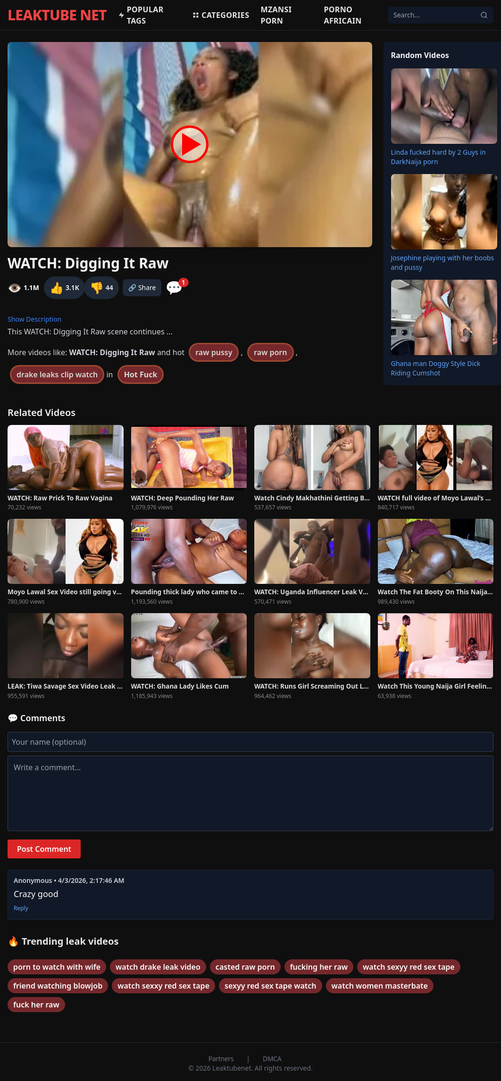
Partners (222, 1058)
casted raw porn (245, 967)
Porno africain (342, 15)
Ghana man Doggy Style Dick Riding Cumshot (436, 368)
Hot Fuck (141, 374)
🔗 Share (142, 287)
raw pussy (213, 352)
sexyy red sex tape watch (271, 986)
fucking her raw (319, 967)
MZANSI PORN (276, 15)
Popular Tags (141, 15)
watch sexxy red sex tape (163, 986)
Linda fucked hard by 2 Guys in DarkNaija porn (438, 157)
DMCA (272, 1058)
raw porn (270, 352)
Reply (21, 908)
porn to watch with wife (56, 967)
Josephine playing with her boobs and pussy (442, 262)
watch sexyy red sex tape (409, 967)
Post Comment (44, 849)
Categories (220, 15)
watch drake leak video (158, 967)
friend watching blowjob (57, 986)
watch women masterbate (380, 986)
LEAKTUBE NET (57, 15)
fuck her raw (36, 1004)
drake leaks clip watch (57, 374)
